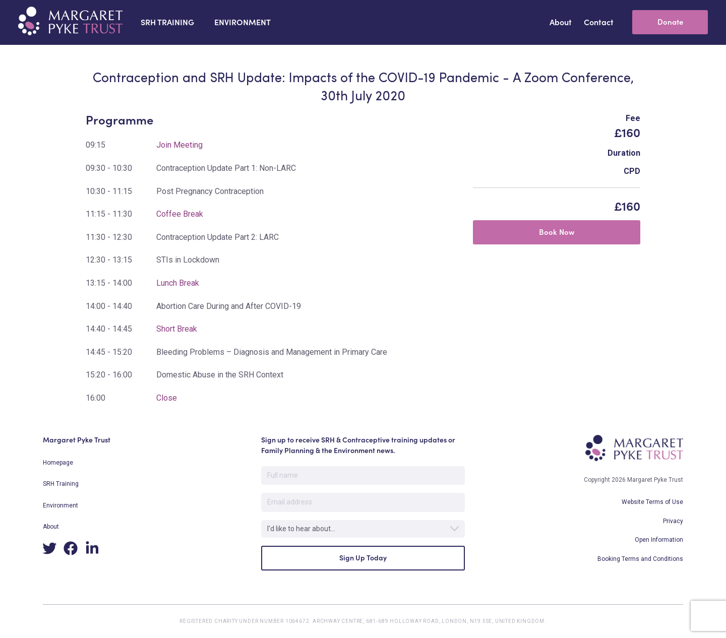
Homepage (58, 462)
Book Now (557, 232)
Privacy (673, 521)
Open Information (659, 539)
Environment (60, 505)
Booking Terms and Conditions (640, 558)
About (51, 526)
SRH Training (61, 483)
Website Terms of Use (652, 501)
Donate (670, 22)
